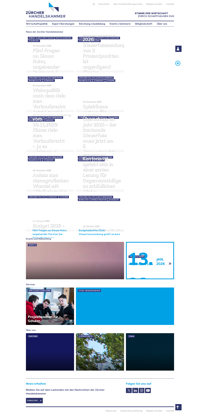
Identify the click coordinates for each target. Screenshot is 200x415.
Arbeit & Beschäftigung (41, 38)
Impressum (111, 411)
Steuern (110, 81)
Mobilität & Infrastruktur (93, 200)
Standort (34, 41)
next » (170, 224)
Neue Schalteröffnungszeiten (127, 4)
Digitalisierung (63, 38)
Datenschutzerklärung (131, 411)
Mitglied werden (154, 4)
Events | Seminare (120, 23)
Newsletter (104, 4)
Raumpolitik (35, 81)
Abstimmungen (54, 78)
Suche (93, 3)
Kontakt (170, 4)
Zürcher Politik (37, 78)
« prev (30, 224)
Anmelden (32, 400)
